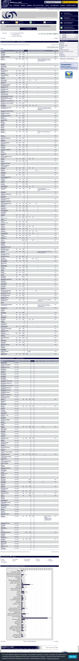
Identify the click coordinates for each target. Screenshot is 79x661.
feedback (56, 648)
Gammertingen (4, 430)
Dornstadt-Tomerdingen (5, 150)
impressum (62, 54)
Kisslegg (3, 446)
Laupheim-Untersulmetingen (6, 453)
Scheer (2, 303)
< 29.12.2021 (2, 38)
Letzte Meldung (18, 361)
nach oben (52, 648)
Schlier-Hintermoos (5, 494)
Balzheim (3, 400)
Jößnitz (4, 220)
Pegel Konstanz (63, 58)
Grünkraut (3, 182)
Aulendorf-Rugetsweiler (5, 366)
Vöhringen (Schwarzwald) (6, 329)
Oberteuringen (4, 264)
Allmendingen (4, 67)
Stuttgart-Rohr (4, 508)
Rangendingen (4, 285)
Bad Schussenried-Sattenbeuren (7, 102)
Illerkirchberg (3, 209)
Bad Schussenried (4, 88)
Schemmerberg (4, 309)
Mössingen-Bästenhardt (6, 469)
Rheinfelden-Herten (5, 298)
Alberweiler (3, 65)
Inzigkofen (3, 216)
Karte (34, 22)
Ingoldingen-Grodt (4, 443)
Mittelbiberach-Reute (5, 250)
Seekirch (3, 496)
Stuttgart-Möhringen (5, 506)
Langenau (3, 227)
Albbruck (3, 60)
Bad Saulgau (3, 83)
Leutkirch (4, 236)
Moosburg (3, 252)
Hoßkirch (3, 441)
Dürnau (3, 153)
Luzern (3, 241)
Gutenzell (3, 185)
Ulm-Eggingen (4, 318)
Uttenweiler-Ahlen (4, 327)
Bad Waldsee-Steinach (5, 393)
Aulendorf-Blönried (5, 76)
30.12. (26, 51)
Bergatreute (3, 402)
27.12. (16, 51)
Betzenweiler (3, 405)
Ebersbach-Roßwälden (5, 421)
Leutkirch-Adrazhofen (5, 455)
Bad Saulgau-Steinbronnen (6, 384)
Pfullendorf (4, 282)
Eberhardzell (3, 155)
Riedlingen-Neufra (4, 301)
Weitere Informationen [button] (53, 658)
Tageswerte (7, 22)
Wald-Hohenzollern (5, 332)
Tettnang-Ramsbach (5, 515)
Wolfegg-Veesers (4, 547)
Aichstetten (3, 55)
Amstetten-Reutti (4, 72)
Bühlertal (3, 146)
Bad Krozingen (4, 81)
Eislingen (3, 171)
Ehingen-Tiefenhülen (5, 166)
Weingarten (3, 348)
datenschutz (62, 55)
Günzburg (4, 434)
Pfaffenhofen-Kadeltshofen (6, 280)
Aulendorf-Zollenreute (5, 368)
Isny (4, 218)
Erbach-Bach (3, 173)
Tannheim (4, 512)
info (11, 20)
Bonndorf (3, 409)
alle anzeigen (56, 9)
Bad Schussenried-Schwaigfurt (7, 104)
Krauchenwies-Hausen (5, 448)
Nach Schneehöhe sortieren (53, 47)
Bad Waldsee (3, 106)
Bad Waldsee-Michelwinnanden (7, 112)
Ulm (4, 316)
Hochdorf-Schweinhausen (6, 195)
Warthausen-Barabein (5, 345)
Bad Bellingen (4, 370)
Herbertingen (3, 189)
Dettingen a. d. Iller (4, 416)
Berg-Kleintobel (4, 121)
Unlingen (3, 322)
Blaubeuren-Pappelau (5, 143)
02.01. (35, 51)
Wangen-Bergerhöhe (5, 338)
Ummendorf (3, 320)
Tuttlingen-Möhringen (5, 524)
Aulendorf (4, 74)
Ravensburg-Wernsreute (6, 294)
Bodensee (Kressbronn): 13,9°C (41, 7)
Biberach (3, 123)
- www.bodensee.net (70, 58)
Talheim (3, 510)
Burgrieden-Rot (4, 414)
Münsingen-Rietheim (5, 257)
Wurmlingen (3, 549)
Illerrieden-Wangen (5, 211)
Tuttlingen (4, 517)
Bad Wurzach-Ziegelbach (6, 116)
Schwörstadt (3, 313)
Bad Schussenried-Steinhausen (7, 386)
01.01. (32, 51)
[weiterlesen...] (42, 61)
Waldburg (3, 336)
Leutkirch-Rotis (4, 460)
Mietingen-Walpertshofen (6, 248)
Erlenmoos (3, 176)
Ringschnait (4, 492)
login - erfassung (16, 20)
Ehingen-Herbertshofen (5, 164)
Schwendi (3, 311)
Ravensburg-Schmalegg (6, 291)
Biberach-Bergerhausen (6, 139)
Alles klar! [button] (73, 656)
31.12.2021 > (56, 38)
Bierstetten (3, 141)
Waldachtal (5, 334)
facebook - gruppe (63, 45)
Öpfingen (3, 268)
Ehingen (3, 159)
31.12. (29, 51)
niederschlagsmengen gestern (68, 31)
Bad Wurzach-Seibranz (5, 114)
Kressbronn (3, 450)
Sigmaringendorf (4, 501)
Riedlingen (3, 487)
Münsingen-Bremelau (5, 255)
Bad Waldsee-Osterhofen (6, 391)
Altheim (3, 69)
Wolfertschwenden (4, 352)
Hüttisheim (3, 206)
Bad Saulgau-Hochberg (5, 85)
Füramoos (3, 180)
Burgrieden (3, 148)
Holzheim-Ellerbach (5, 439)
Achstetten (3, 53)
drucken (47, 648)
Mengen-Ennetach (4, 464)
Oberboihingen (4, 471)
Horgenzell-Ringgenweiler (6, 204)
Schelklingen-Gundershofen (6, 305)
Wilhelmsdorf (4, 542)
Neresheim (4, 259)
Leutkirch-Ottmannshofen (6, 457)
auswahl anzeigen (49, 9)
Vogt (3, 531)
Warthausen (4, 341)
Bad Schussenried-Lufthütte (6, 99)
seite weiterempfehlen (64, 49)
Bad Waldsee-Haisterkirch (6, 108)
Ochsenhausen (4, 266)
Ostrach (2, 271)
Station (2, 51)
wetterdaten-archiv (72, 9)
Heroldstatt (3, 437)
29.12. (22, 51)
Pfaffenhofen (3, 278)
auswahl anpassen (64, 9)
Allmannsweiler (4, 363)
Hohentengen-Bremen (5, 200)
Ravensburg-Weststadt (5, 296)
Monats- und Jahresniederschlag (29, 641)
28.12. (19, 51)
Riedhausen (3, 485)
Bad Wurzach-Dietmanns (6, 395)
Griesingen (3, 432)
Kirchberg (3, 225)
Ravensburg (3, 287)
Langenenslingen (4, 234)
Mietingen (3, 245)
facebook (62, 44)
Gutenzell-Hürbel (4, 187)
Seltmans (3, 499)
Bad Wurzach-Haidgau (5, 398)
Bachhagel (3, 79)
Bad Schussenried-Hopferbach (7, 97)
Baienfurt (4, 119)
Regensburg (3, 483)
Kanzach (4, 222)
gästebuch (62, 42)
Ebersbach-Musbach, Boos (6, 157)
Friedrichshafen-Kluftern (6, 178)
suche (61, 48)
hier (40, 26)
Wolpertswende (4, 355)
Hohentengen (3, 197)
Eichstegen (3, 169)
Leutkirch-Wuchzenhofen (6, 462)
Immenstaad (3, 213)
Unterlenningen (4, 325)
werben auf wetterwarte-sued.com (66, 51)
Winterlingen (3, 350)
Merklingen (3, 243)
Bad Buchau (3, 372)
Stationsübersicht (50, 22)
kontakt (61, 52)
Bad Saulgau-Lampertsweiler (7, 382)
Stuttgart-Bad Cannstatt (5, 503)
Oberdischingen (4, 262)
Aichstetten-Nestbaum (5, 57)
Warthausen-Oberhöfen (5, 533)
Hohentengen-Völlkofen (5, 202)
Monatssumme (55, 51)
